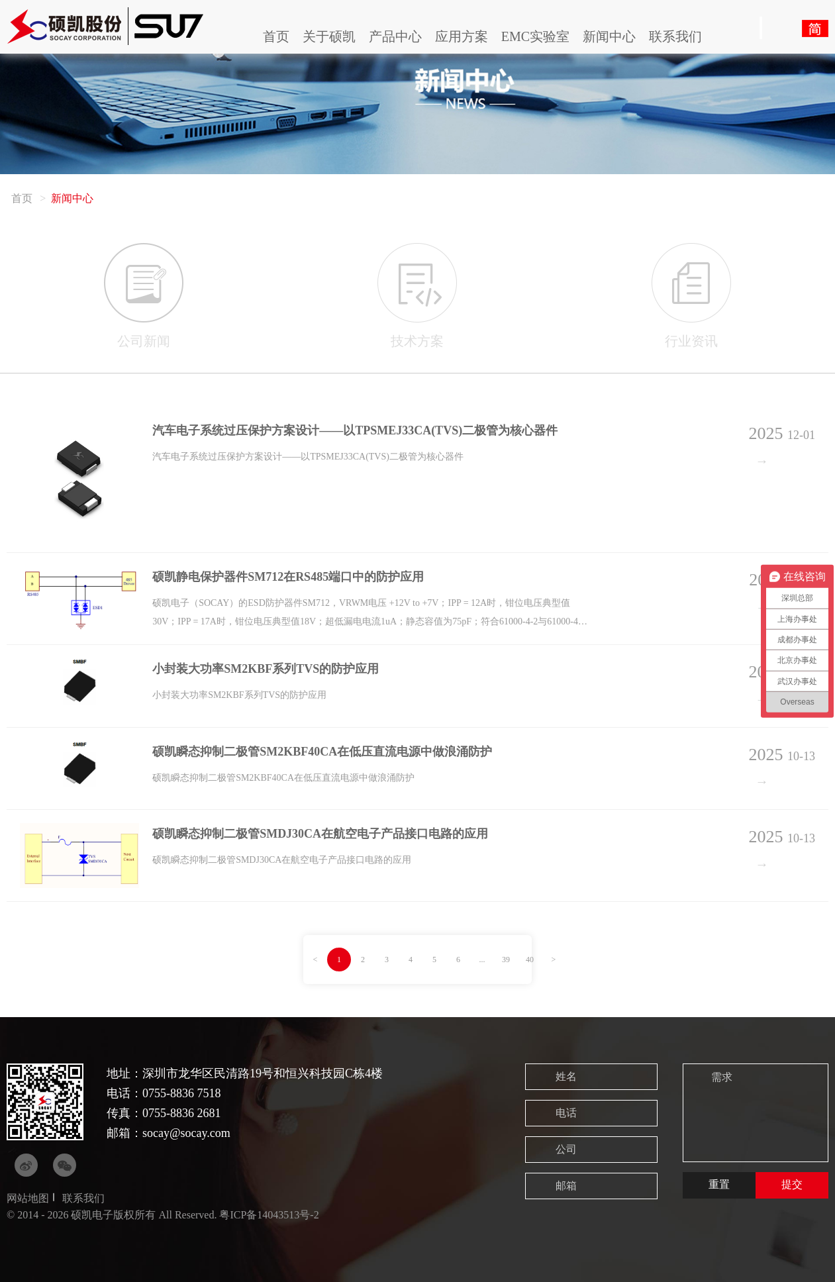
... (482, 959)
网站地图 (28, 1198)
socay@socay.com (186, 1133)
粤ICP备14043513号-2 (269, 1214)
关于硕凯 (329, 36)
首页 (276, 36)
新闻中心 (609, 36)
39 (506, 959)
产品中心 (395, 36)
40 (530, 959)
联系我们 (675, 36)
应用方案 (461, 36)
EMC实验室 (535, 36)
